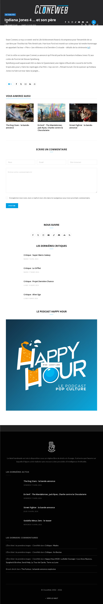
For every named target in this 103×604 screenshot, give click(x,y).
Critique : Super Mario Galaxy (37, 255)
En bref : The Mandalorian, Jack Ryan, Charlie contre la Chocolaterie (50, 128)
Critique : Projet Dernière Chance (39, 281)
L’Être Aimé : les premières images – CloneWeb (23, 545)
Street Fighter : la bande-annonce (81, 126)
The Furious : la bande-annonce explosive (38, 569)
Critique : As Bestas (53, 552)
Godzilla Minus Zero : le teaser (38, 520)
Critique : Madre (51, 545)
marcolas (13, 25)
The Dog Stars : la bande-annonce (18, 126)
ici (88, 47)
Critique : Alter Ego (32, 294)
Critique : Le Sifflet (32, 268)
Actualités (10, 15)
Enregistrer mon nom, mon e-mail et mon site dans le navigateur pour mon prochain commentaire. (49, 198)
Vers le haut (51, 598)
